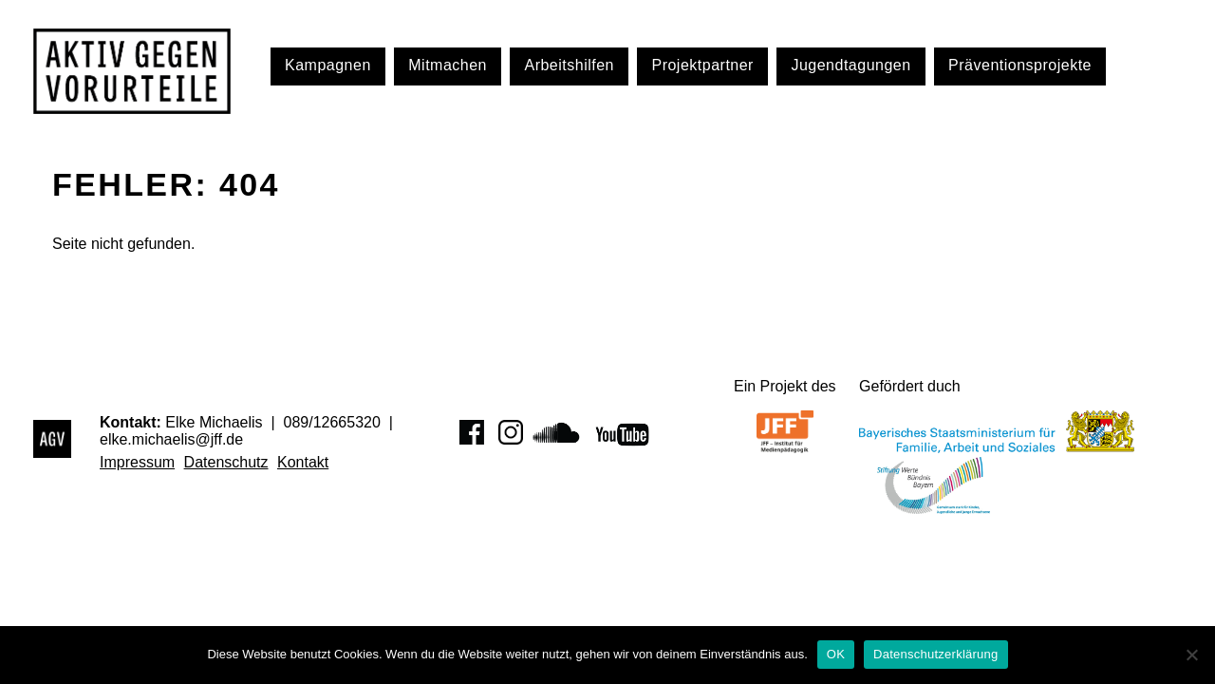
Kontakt (302, 462)
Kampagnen (328, 65)
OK (836, 654)
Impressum (137, 462)
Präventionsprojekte (1020, 65)
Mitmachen (447, 65)
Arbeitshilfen (569, 65)
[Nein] (1191, 654)
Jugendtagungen (850, 65)
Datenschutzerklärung (935, 654)
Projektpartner (702, 65)
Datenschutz (226, 462)
